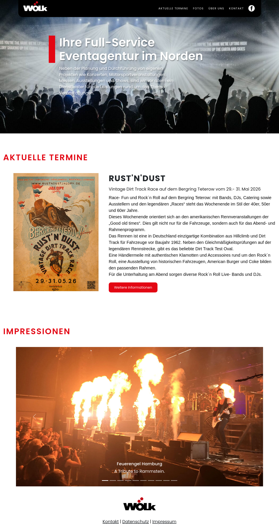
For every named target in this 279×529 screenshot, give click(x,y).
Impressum (164, 522)
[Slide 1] (105, 480)
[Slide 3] (120, 480)
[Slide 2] (113, 480)
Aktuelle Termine (173, 8)
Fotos (198, 8)
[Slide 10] (174, 480)
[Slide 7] (151, 480)
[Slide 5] (136, 480)
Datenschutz (135, 522)
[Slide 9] (166, 480)
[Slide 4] (128, 480)
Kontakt (236, 8)
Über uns (216, 8)
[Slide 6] (143, 480)
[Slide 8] (159, 480)
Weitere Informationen (133, 291)
